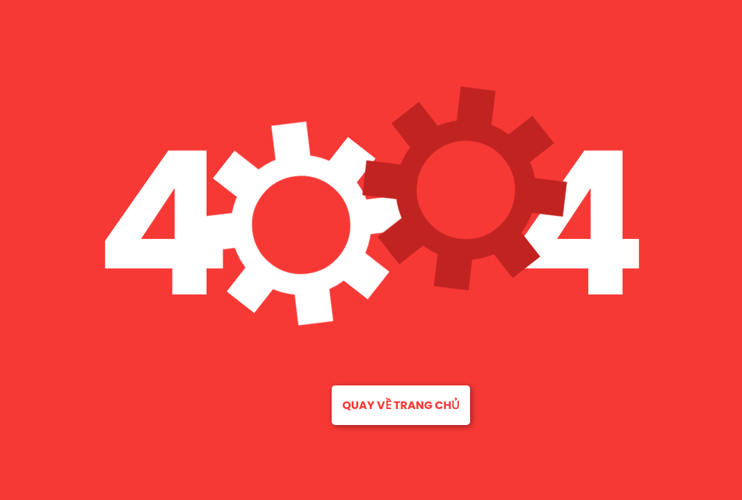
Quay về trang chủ (401, 405)
